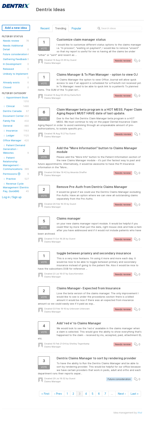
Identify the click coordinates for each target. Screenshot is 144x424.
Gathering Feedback (16, 59)
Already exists (16, 82)
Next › (122, 393)
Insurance (16, 130)
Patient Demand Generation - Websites (16, 149)
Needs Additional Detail (16, 47)
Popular (76, 28)
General (16, 126)
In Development (16, 64)
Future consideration (16, 54)
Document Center (16, 116)
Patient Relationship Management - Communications (16, 163)
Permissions (16, 174)
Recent (45, 28)
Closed (16, 87)
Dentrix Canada (16, 111)
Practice (16, 179)
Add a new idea (16, 28)
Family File (16, 121)
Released (16, 69)
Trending (60, 28)
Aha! (139, 412)
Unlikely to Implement (16, 75)
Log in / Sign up (12, 197)
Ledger (16, 135)
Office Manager (16, 140)
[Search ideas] (119, 28)
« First (45, 393)
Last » (134, 393)
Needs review (16, 41)
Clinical (16, 106)
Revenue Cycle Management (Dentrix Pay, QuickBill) (16, 187)
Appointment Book (16, 99)
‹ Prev (58, 393)
